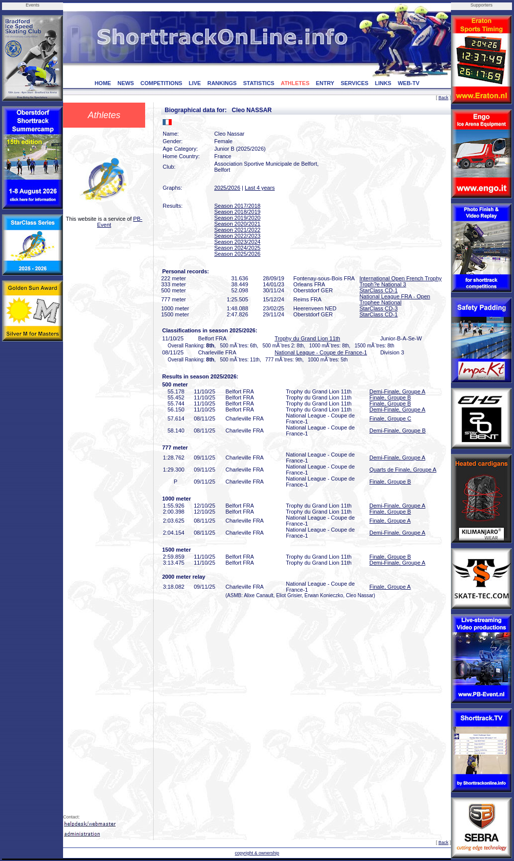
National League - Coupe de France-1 (321, 352)
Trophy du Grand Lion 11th (307, 338)
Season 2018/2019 (237, 212)
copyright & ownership (257, 852)
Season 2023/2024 (237, 242)
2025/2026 (227, 188)
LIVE (195, 83)
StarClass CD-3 (378, 308)
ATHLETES (295, 83)
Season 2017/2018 (237, 206)
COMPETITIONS (161, 83)
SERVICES (354, 83)
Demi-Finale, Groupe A (397, 391)
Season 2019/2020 (237, 218)
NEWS (126, 83)
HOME (103, 83)
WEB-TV (408, 83)
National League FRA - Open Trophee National (394, 299)
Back (443, 97)
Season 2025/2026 (237, 254)
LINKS (383, 83)
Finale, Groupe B (390, 397)
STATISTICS (259, 83)
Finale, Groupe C (390, 418)
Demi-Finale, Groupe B (397, 430)
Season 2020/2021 (237, 224)
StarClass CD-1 (378, 290)
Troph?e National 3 (382, 284)
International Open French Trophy (400, 278)
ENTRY (325, 83)
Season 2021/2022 (237, 230)
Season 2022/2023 (237, 236)
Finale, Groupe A (390, 521)
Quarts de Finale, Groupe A (402, 470)
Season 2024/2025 (237, 248)
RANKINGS (222, 83)
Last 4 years (260, 188)
